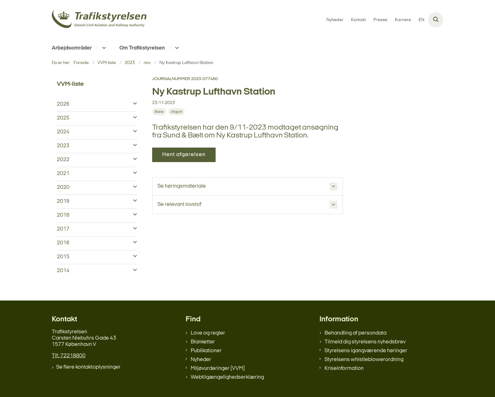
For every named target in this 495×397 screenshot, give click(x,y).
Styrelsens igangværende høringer (366, 350)
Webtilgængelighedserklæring (227, 377)
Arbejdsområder (72, 48)
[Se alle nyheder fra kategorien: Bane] (159, 111)
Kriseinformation (344, 368)
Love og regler (208, 333)
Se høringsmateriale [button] (182, 186)
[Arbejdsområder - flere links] (103, 47)
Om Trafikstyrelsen (142, 48)
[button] (133, 103)
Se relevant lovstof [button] (179, 204)
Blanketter (203, 342)
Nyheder (201, 359)
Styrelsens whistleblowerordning (364, 359)
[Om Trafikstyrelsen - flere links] (176, 47)
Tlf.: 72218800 (69, 356)
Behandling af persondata (355, 333)
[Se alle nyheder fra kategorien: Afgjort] (177, 111)
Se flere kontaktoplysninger (88, 367)
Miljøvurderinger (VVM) (218, 368)
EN (421, 20)
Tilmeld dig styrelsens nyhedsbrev (365, 342)
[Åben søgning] (435, 19)
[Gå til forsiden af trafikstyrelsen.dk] (99, 20)
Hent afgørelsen (184, 154)
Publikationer (206, 350)
